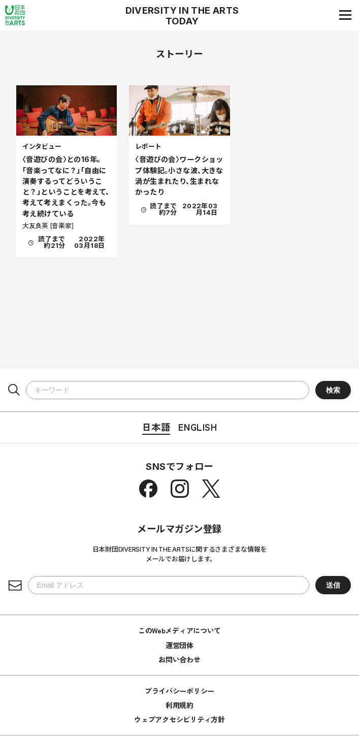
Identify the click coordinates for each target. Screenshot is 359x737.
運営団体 (179, 645)
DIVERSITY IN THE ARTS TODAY (182, 15)
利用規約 (179, 705)
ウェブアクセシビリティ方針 (179, 719)
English (197, 426)
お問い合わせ (179, 659)
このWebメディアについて (179, 630)
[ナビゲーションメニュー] (345, 14)
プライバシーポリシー (179, 690)
